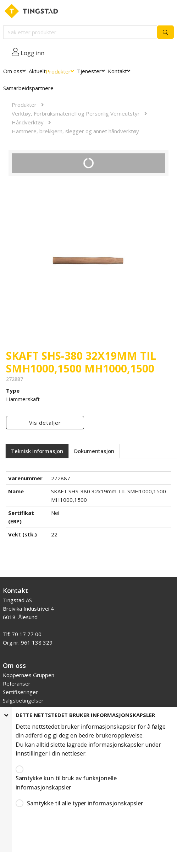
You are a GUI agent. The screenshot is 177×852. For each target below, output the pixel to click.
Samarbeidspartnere (28, 88)
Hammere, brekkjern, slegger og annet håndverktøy (75, 131)
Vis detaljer (45, 422)
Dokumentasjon (94, 450)
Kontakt (117, 71)
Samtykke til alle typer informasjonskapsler (85, 803)
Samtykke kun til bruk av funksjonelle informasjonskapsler (66, 782)
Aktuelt (37, 71)
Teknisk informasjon (37, 450)
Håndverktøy (28, 122)
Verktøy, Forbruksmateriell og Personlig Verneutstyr (76, 113)
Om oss (12, 71)
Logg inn (32, 53)
